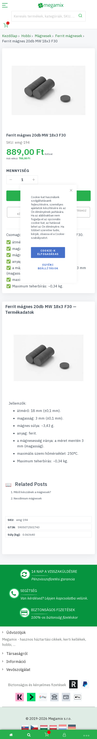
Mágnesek (43, 36)
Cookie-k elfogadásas (48, 252)
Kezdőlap (9, 36)
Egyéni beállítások (48, 266)
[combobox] (48, 16)
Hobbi (26, 36)
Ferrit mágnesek (68, 36)
